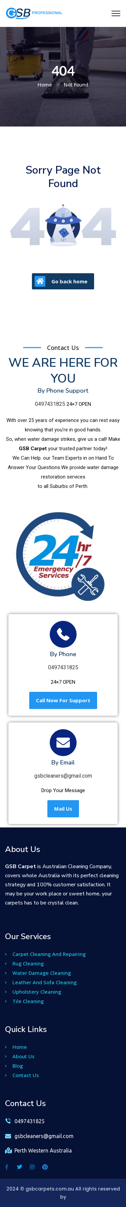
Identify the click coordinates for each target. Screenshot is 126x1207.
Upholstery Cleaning (33, 991)
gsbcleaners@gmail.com (63, 776)
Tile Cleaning (24, 1001)
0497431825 (50, 404)
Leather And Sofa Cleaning (41, 982)
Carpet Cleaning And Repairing (45, 954)
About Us (20, 1056)
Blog (14, 1065)
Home (45, 84)
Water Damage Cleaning (38, 972)
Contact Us (22, 1075)
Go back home (61, 281)
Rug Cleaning (24, 963)
